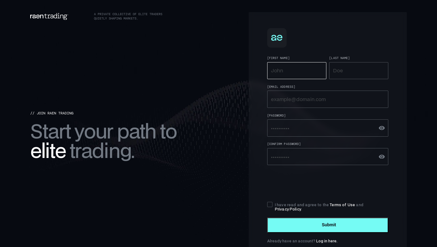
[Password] (276, 115)
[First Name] (278, 58)
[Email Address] (281, 86)
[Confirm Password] (284, 144)
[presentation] (314, 183)
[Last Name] (339, 58)
